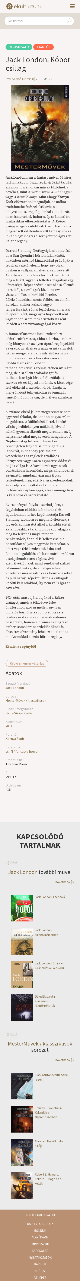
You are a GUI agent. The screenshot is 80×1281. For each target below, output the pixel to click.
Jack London (15, 688)
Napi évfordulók (40, 1224)
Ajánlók (43, 47)
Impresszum (40, 1244)
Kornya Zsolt (15, 738)
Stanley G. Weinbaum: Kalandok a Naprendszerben (37, 1113)
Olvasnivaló (19, 47)
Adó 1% (40, 1271)
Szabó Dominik (23, 78)
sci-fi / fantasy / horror (22, 751)
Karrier (40, 1264)
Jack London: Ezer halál (38, 897)
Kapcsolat (40, 1251)
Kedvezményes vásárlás (27, 663)
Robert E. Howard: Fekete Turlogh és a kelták (36, 1179)
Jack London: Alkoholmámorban (34, 932)
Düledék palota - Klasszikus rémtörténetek (34, 1001)
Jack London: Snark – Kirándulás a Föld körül (37, 965)
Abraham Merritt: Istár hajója (37, 1143)
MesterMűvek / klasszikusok (26, 700)
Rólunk (40, 1231)
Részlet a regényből (21, 646)
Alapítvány (40, 1237)
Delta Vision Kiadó (19, 713)
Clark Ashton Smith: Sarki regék (39, 1077)
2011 (9, 726)
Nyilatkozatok (40, 1258)
